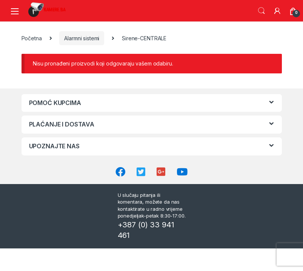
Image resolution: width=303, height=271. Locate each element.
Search (261, 11)
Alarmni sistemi (81, 38)
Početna (32, 38)
